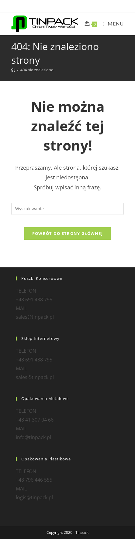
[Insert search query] (67, 209)
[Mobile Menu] (110, 23)
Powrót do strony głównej (67, 233)
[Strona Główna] (13, 70)
